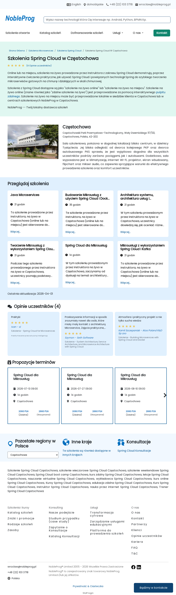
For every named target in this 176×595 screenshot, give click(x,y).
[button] (164, 395)
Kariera (137, 542)
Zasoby (13, 530)
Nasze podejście (62, 513)
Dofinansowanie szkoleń (87, 33)
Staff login (88, 593)
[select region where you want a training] (33, 455)
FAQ (134, 548)
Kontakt (161, 33)
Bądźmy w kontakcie (153, 588)
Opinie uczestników (146, 536)
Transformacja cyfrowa (102, 514)
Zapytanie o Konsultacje (58, 529)
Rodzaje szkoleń (20, 524)
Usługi (117, 33)
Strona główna (17, 50)
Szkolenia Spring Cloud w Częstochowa (106, 50)
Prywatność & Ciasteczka (88, 586)
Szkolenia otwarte (18, 33)
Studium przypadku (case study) (64, 519)
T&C (134, 553)
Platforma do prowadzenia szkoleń (107, 532)
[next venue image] (54, 143)
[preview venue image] (11, 143)
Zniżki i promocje (21, 518)
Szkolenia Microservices (41, 50)
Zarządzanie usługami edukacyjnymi (107, 523)
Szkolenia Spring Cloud (69, 50)
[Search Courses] (107, 20)
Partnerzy (139, 524)
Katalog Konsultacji (64, 536)
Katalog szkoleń (50, 33)
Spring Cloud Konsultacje (134, 451)
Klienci (136, 530)
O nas (137, 33)
